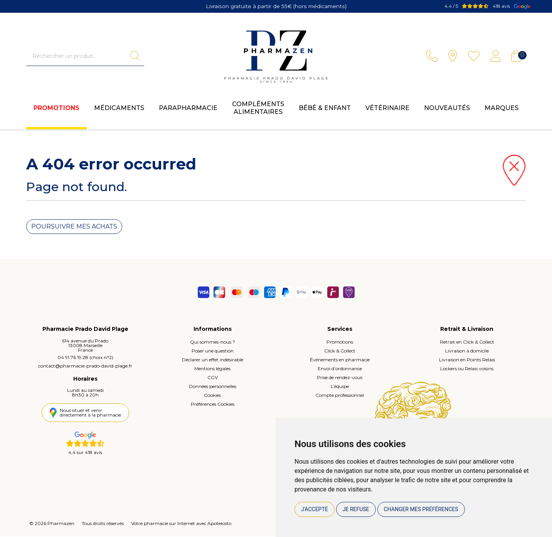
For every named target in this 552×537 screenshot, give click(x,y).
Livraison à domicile (467, 351)
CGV (212, 378)
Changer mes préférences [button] (421, 509)
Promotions (56, 110)
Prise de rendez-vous (339, 378)
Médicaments (119, 110)
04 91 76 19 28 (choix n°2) (85, 358)
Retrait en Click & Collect (467, 343)
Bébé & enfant (325, 110)
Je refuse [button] (356, 509)
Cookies (212, 396)
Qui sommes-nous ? (212, 343)
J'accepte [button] (314, 509)
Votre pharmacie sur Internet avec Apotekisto (181, 524)
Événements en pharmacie (340, 360)
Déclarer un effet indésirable (212, 360)
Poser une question (213, 351)
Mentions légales (212, 369)
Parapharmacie (188, 110)
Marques (501, 110)
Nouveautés (447, 110)
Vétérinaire (387, 110)
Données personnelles (212, 387)
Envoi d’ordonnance (340, 369)
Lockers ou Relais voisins (466, 369)
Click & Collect (339, 351)
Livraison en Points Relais (467, 360)
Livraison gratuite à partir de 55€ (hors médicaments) (276, 5)
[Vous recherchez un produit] (78, 56)
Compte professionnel (339, 396)
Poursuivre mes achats (74, 227)
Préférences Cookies (212, 405)
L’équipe (340, 387)
